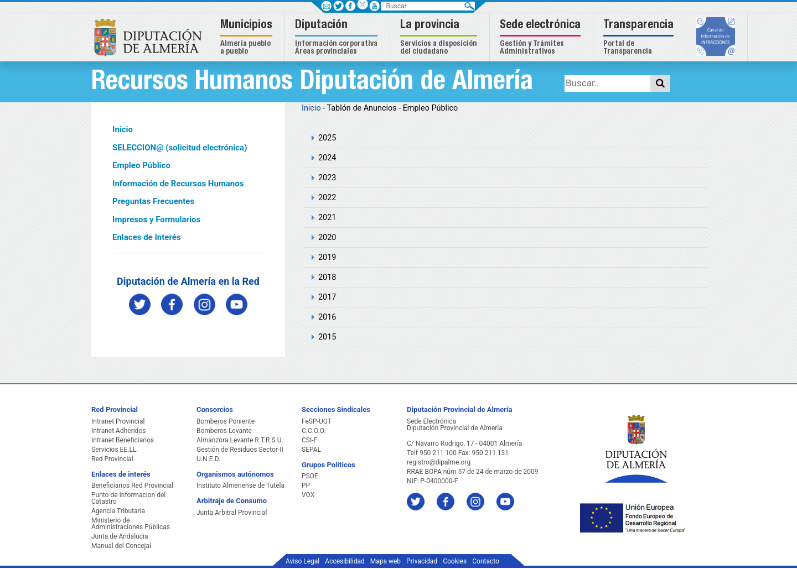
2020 (327, 237)
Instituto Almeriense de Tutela (240, 485)
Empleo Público (141, 165)
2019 (327, 257)
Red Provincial (112, 459)
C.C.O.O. (314, 430)
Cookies (455, 561)
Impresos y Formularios (156, 220)
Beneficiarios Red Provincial (132, 485)
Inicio (122, 129)
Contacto (485, 561)
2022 (327, 197)
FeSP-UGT (317, 421)
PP (306, 485)
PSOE (310, 476)
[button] (247, 37)
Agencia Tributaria (118, 511)
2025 (327, 138)
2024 (327, 158)
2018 (327, 277)
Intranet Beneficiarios (122, 440)
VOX (308, 495)
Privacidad (421, 561)
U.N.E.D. (208, 459)
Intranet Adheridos (118, 430)
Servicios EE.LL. (114, 449)
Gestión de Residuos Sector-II (239, 449)
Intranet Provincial (117, 421)
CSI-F (309, 440)
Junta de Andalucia (119, 536)
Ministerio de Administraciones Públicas (130, 523)
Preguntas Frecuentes (153, 201)
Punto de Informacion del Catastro (128, 498)
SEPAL (311, 449)
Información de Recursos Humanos (178, 184)
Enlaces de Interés (146, 237)
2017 (327, 297)
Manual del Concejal (121, 545)
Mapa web (385, 561)
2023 (327, 177)
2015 (327, 337)
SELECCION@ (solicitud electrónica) (179, 148)
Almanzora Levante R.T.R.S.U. (239, 440)
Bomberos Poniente (225, 421)
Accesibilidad (344, 561)
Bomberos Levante (224, 430)
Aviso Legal (302, 561)
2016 (327, 317)
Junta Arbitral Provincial (231, 512)
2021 (327, 217)
